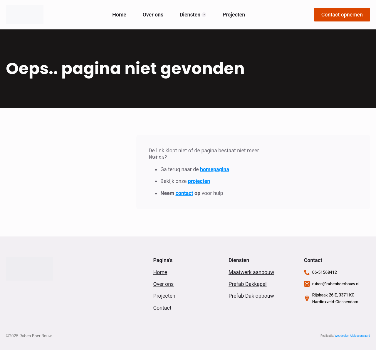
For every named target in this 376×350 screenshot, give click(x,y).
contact (184, 193)
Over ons (153, 14)
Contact (162, 308)
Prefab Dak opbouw (251, 296)
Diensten (190, 14)
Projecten (234, 14)
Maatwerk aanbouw (251, 272)
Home (119, 14)
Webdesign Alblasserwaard (352, 335)
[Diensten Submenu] (204, 14)
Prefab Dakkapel (248, 284)
